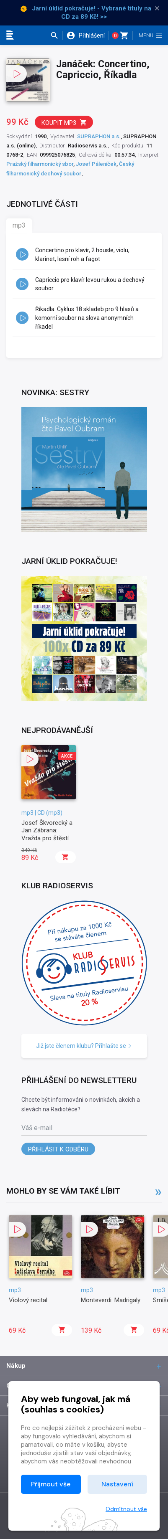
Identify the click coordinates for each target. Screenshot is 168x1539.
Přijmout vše (50, 1484)
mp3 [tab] (19, 225)
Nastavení (117, 1484)
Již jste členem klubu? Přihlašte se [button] (84, 1045)
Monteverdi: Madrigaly (110, 1300)
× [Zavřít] (157, 8)
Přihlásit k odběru (58, 1149)
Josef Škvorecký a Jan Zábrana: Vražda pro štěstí (46, 830)
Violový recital (28, 1300)
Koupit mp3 (64, 123)
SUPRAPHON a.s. (99, 136)
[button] (56, 35)
